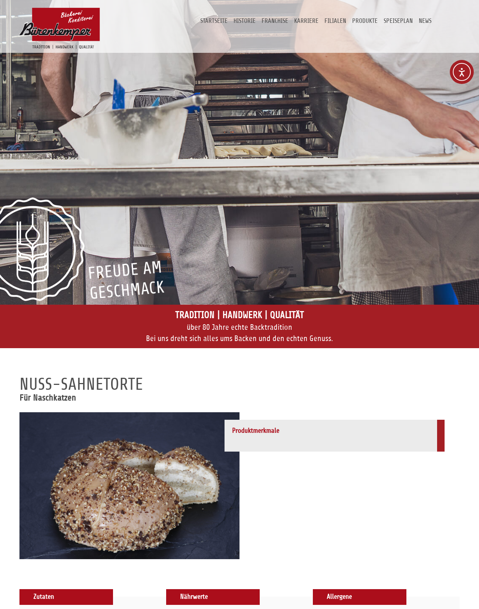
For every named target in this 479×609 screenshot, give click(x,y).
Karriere (306, 20)
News (425, 20)
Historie (245, 20)
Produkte (365, 20)
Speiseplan (398, 20)
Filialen (335, 20)
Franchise (275, 20)
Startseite (214, 20)
